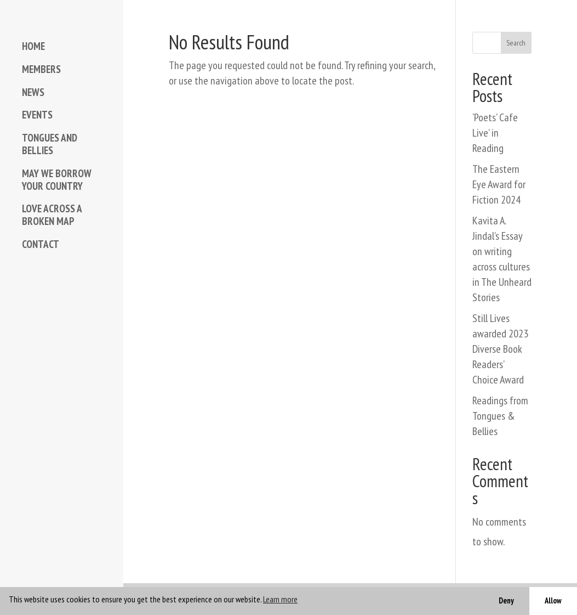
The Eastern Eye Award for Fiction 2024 (498, 184)
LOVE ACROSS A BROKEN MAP (52, 215)
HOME (33, 46)
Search (515, 43)
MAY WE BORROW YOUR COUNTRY (57, 180)
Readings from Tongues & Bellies (500, 415)
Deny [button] (506, 600)
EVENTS (37, 115)
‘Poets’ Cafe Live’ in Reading (495, 132)
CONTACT (40, 244)
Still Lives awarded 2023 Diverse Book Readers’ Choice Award (500, 349)
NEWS (33, 92)
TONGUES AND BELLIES (49, 144)
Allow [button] (553, 600)
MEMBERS (41, 69)
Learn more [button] (280, 599)
